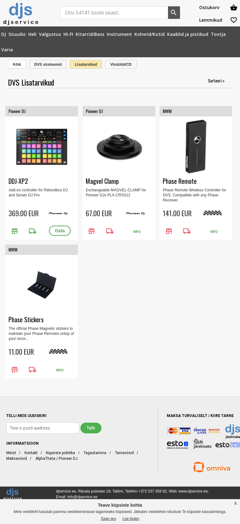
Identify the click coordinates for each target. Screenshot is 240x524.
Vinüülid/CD (121, 64)
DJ (3, 34)
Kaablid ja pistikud (187, 34)
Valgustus (50, 34)
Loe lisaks (131, 518)
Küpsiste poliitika (60, 453)
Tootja (218, 34)
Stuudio (17, 34)
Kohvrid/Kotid (149, 34)
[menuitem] (3, 34)
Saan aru (108, 518)
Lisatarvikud (86, 64)
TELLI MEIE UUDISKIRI (26, 416)
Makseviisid (16, 458)
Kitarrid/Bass (90, 34)
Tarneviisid (124, 453)
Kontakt (31, 453)
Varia (7, 50)
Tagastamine (95, 453)
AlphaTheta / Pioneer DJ (56, 458)
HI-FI (68, 34)
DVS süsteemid (48, 64)
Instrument (119, 34)
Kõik (17, 64)
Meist (11, 453)
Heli (32, 34)
